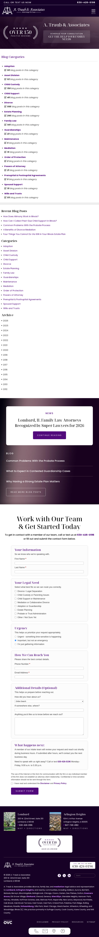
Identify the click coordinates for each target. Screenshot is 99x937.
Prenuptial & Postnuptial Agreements (25, 173)
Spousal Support (13, 182)
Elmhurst (30, 895)
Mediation (9, 145)
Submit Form (25, 790)
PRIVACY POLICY (60, 921)
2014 (4, 377)
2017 (4, 362)
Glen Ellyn (56, 895)
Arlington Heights (25, 889)
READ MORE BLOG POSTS (27, 491)
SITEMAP (91, 921)
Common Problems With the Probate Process (26, 223)
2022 (4, 338)
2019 (4, 353)
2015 (4, 372)
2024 (4, 328)
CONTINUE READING (49, 433)
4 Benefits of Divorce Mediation (19, 227)
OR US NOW (82, 864)
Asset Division (11, 73)
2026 (4, 318)
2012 (4, 387)
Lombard (10, 889)
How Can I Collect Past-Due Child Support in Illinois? (30, 218)
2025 (4, 323)
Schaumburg (27, 905)
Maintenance (11, 136)
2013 (4, 382)
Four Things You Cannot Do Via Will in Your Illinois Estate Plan (34, 232)
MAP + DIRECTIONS (30, 827)
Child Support (11, 91)
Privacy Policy (60, 783)
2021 (4, 343)
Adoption (9, 64)
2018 (4, 358)
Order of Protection (15, 155)
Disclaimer (45, 783)
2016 (4, 367)
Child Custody (12, 82)
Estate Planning (13, 109)
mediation (59, 885)
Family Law (10, 118)
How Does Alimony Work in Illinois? (21, 214)
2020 (4, 348)
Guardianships (12, 127)
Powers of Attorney (14, 164)
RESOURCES (77, 921)
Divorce (8, 100)
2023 (4, 333)
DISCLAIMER (43, 921)
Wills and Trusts (13, 191)
